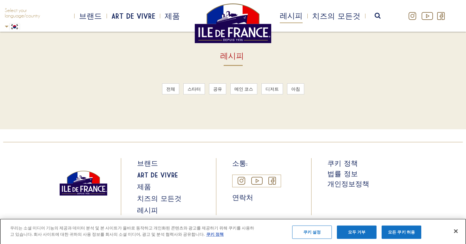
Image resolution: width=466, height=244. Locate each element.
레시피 (291, 15)
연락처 (242, 197)
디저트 (272, 89)
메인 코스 (243, 89)
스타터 (194, 89)
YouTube (426, 16)
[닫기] (456, 234)
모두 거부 (357, 234)
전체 (170, 89)
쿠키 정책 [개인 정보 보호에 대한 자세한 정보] (215, 237)
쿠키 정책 (342, 163)
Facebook (441, 16)
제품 (172, 15)
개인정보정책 (348, 184)
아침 (295, 89)
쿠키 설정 (312, 234)
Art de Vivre (133, 15)
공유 (217, 89)
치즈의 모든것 (336, 15)
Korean (7, 26)
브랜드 (90, 15)
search (382, 15)
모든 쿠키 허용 (401, 234)
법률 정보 (342, 174)
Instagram (413, 16)
